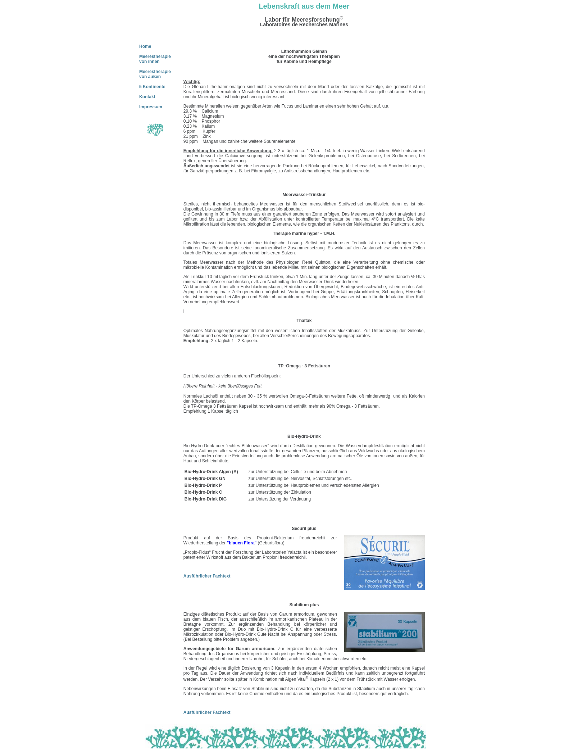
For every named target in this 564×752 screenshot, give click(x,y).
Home (145, 46)
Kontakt (147, 96)
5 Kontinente (152, 86)
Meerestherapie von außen (155, 74)
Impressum (150, 106)
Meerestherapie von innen (155, 59)
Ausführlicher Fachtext (207, 576)
